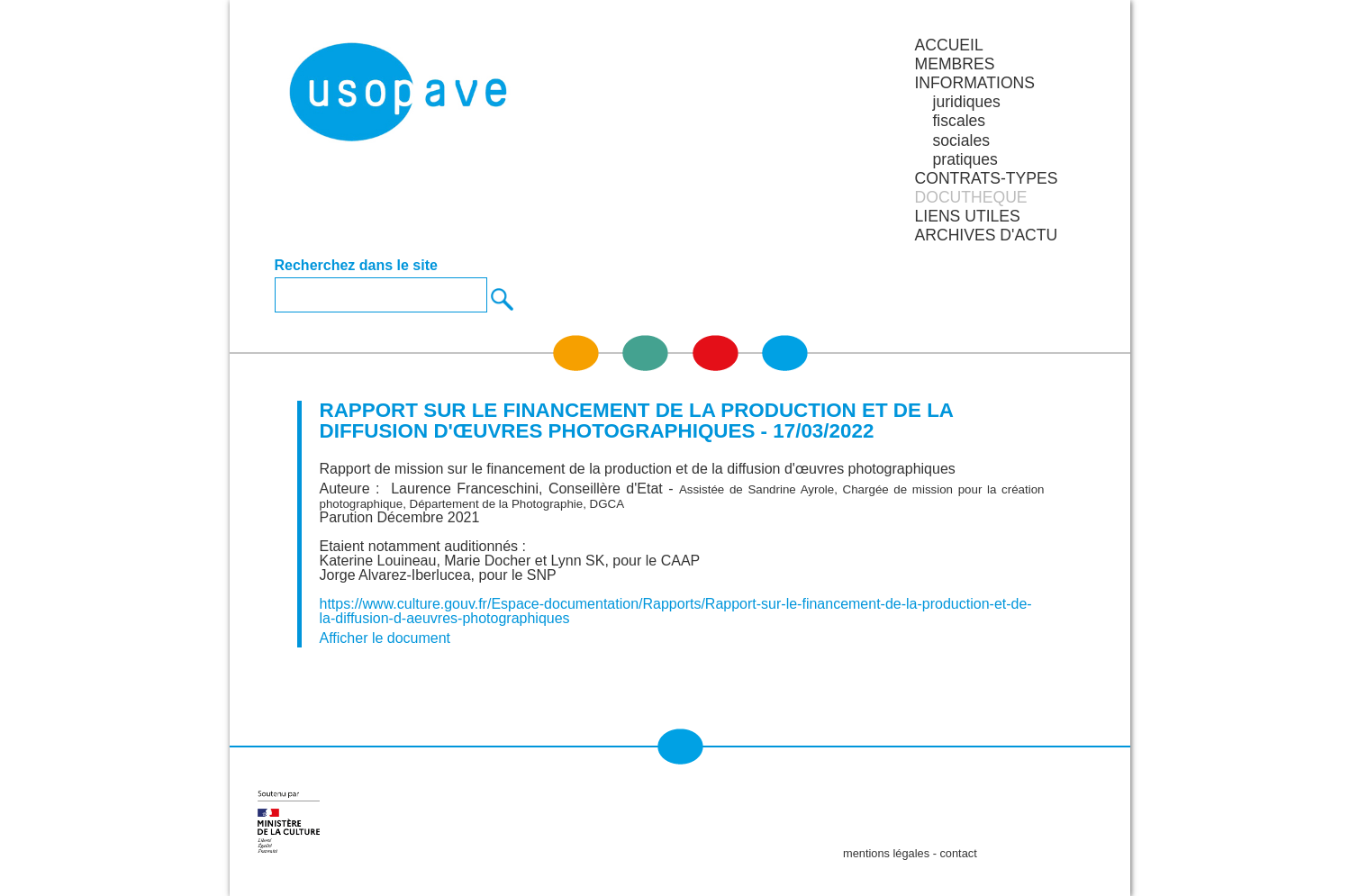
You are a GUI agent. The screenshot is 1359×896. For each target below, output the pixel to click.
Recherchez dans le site (356, 265)
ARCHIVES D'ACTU (985, 235)
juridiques (966, 102)
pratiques (964, 159)
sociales (961, 140)
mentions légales (886, 853)
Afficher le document (385, 638)
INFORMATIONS (974, 83)
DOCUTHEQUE (970, 197)
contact (957, 853)
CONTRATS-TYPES (985, 178)
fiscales (958, 121)
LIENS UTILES (966, 216)
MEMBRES (954, 64)
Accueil (948, 45)
